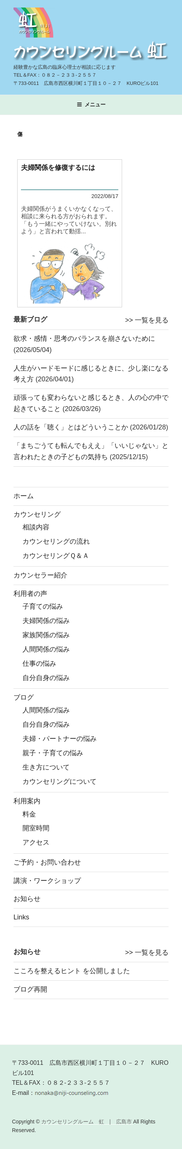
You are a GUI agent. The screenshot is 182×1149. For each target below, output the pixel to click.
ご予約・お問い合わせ (47, 862)
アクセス (35, 842)
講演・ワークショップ (47, 880)
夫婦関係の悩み (46, 620)
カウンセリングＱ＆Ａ (55, 555)
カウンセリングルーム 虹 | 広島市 (87, 1122)
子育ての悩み (42, 606)
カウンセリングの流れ (56, 541)
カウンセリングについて (59, 781)
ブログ (23, 697)
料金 (29, 814)
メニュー (91, 104)
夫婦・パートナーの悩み (59, 738)
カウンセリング (37, 514)
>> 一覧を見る (147, 320)
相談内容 (35, 527)
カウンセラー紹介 (40, 575)
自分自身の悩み (46, 678)
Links (21, 917)
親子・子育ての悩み (52, 753)
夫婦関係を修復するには (58, 167)
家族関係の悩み (46, 635)
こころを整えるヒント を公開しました (71, 971)
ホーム (23, 496)
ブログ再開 (30, 989)
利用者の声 (30, 593)
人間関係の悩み (46, 649)
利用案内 (26, 801)
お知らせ (26, 899)
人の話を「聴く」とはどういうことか (70, 427)
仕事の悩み (39, 663)
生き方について (46, 767)
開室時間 (35, 828)
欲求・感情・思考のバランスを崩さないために (84, 338)
